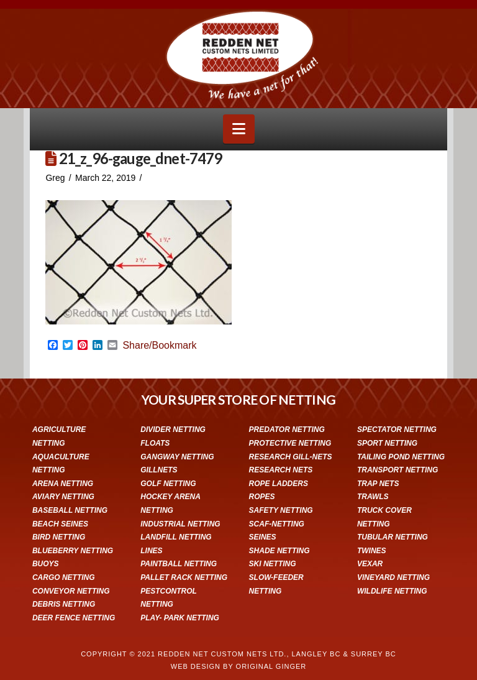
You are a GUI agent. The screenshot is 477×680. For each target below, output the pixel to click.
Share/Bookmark (159, 346)
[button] (239, 129)
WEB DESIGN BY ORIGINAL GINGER (238, 666)
